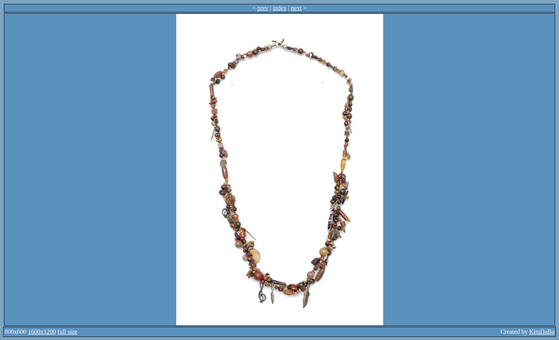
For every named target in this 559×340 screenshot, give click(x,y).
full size (67, 331)
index (280, 8)
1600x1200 (42, 331)
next (296, 8)
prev (262, 8)
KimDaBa (541, 331)
